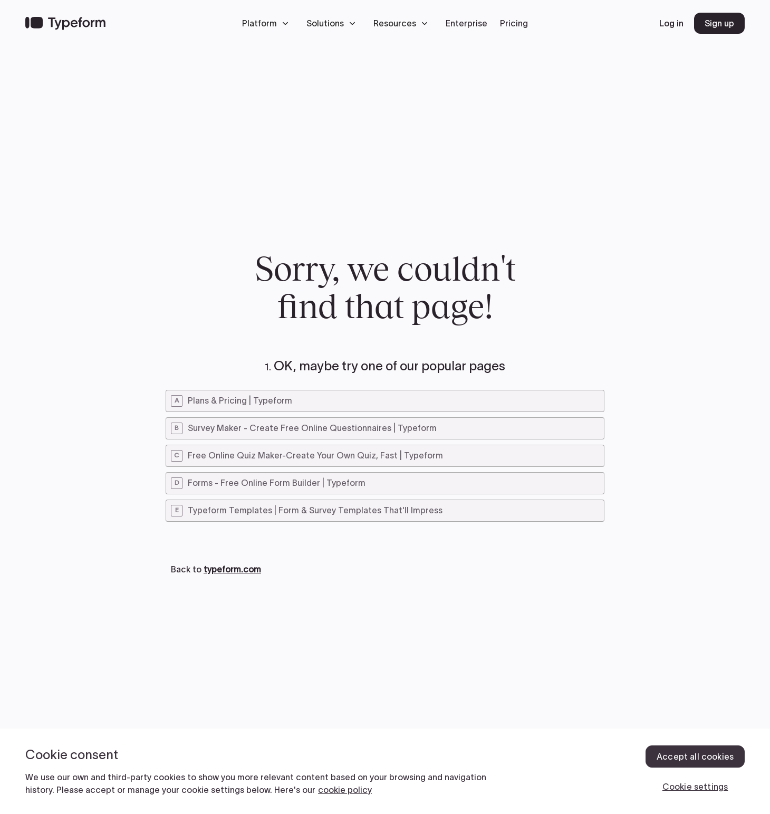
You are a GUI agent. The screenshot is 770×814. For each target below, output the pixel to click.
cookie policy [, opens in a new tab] (345, 789)
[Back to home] (65, 23)
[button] (268, 23)
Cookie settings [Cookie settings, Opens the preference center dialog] (695, 786)
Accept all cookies (695, 756)
